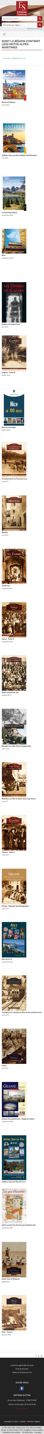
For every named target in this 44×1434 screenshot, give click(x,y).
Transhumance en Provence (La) (14, 479)
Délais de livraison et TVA (22, 1372)
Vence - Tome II (8, 639)
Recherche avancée (34, 28)
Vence (4, 1066)
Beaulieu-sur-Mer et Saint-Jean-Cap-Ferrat (18, 799)
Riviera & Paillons (8, 102)
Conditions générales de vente (22, 1365)
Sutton (16, 1421)
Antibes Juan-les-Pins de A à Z (13, 1182)
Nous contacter (22, 1408)
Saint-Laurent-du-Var (10, 692)
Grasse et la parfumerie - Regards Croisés (18, 1119)
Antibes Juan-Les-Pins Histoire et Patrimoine (19, 155)
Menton (5, 532)
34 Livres (6, 58)
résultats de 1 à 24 (18, 58)
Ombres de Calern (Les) (11, 324)
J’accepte (38, 1432)
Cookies (23, 1421)
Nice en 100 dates (9, 427)
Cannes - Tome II (8, 852)
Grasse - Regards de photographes (15, 906)
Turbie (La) (6, 586)
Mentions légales (33, 1421)
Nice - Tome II (7, 1332)
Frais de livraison (22, 1369)
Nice (3, 255)
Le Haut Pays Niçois (9, 213)
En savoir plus (27, 1432)
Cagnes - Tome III (8, 372)
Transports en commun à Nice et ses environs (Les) (22, 1012)
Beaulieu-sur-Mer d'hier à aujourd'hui (16, 746)
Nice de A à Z (7, 959)
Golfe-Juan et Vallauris (11, 1279)
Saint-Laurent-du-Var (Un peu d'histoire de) (19, 1225)
